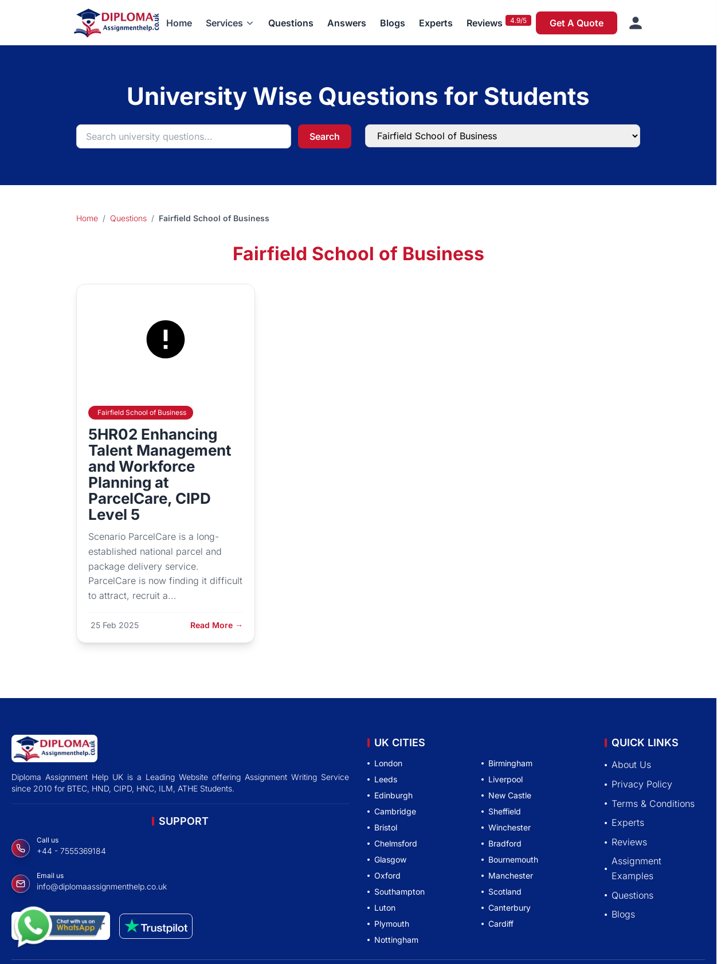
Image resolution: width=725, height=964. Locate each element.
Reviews (485, 23)
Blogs (392, 23)
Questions (290, 23)
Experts (436, 23)
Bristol (382, 827)
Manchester (507, 875)
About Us (628, 764)
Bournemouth (509, 859)
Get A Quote (576, 23)
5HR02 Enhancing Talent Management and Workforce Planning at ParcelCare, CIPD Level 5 (160, 474)
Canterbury (506, 907)
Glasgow (386, 859)
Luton (381, 907)
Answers (346, 23)
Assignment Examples (633, 868)
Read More (216, 625)
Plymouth (388, 923)
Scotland (501, 891)
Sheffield (501, 811)
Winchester (506, 827)
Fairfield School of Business (141, 412)
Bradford (501, 843)
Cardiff (497, 923)
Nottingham (392, 940)
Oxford (384, 875)
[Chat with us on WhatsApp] (59, 928)
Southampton (396, 891)
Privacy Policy (638, 784)
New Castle (506, 795)
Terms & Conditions (650, 803)
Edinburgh (390, 795)
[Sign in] (635, 23)
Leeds (382, 779)
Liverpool (502, 779)
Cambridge (391, 811)
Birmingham (506, 763)
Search (324, 136)
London (384, 763)
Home (179, 23)
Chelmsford (392, 843)
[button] (230, 23)
